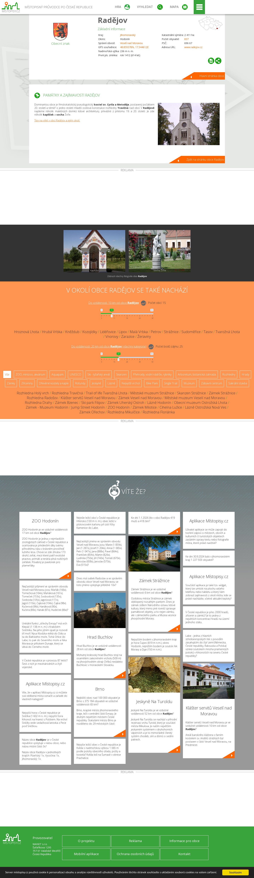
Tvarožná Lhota (228, 331)
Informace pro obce (184, 841)
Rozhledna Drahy (38, 402)
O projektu (86, 841)
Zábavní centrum (211, 383)
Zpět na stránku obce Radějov (205, 160)
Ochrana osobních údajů (135, 854)
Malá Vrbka (139, 331)
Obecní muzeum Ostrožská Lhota (200, 402)
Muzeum (189, 383)
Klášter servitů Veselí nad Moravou (88, 397)
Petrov (156, 331)
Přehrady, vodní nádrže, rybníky (152, 374)
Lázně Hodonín (159, 402)
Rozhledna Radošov (42, 397)
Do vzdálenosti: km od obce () (108, 346)
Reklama (135, 841)
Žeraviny (144, 336)
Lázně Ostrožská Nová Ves (205, 407)
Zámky (11, 383)
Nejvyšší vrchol (131, 383)
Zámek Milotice (145, 407)
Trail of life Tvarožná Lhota (106, 393)
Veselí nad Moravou (131, 43)
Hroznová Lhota (26, 331)
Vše (7, 374)
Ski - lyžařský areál (98, 374)
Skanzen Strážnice (191, 393)
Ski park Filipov (92, 402)
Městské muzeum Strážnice (152, 393)
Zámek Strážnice (222, 393)
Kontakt (184, 854)
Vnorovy (111, 336)
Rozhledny (228, 374)
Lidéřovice (108, 331)
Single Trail (170, 383)
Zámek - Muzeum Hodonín (47, 407)
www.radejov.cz (193, 47)
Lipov (123, 331)
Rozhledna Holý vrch (33, 393)
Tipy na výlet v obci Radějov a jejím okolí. (57, 120)
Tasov (208, 331)
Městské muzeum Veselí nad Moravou (195, 397)
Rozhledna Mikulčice (124, 412)
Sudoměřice (191, 331)
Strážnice (171, 331)
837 (186, 39)
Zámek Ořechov (92, 412)
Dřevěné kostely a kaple (54, 383)
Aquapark (58, 374)
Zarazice (127, 336)
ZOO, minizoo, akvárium (30, 374)
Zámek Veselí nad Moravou (140, 397)
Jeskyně (96, 383)
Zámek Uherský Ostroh (125, 402)
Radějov (112, 20)
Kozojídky (89, 331)
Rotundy (80, 383)
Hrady (245, 374)
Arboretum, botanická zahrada (197, 374)
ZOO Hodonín (119, 407)
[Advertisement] (127, 198)
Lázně (111, 383)
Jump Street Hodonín (88, 407)
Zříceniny (27, 383)
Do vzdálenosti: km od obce (113, 303)
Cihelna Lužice (171, 407)
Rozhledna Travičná (67, 393)
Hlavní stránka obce (211, 76)
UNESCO (75, 374)
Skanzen (121, 374)
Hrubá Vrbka (52, 331)
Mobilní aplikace (86, 854)
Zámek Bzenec (66, 402)
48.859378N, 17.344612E (134, 47)
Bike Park (152, 383)
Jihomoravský (127, 35)
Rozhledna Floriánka (159, 412)
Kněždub (72, 331)
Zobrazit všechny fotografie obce (127, 276)
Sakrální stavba (237, 383)
